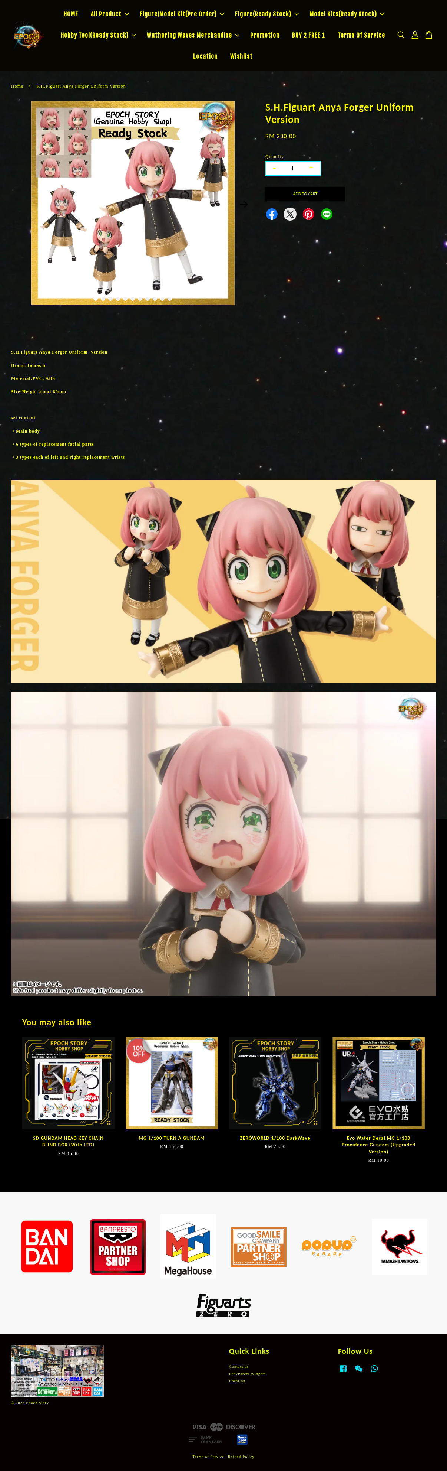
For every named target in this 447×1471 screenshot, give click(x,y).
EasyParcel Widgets (247, 1374)
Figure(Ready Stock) (267, 14)
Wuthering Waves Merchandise (193, 35)
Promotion (264, 35)
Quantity (274, 156)
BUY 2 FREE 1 (308, 35)
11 (170, 298)
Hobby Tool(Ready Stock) (98, 35)
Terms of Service (208, 1457)
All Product (110, 14)
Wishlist (241, 56)
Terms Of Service (361, 35)
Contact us (239, 1366)
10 (162, 298)
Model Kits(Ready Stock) (346, 14)
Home (17, 86)
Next (244, 204)
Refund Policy (241, 1457)
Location (205, 56)
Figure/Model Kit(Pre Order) (182, 14)
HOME (71, 14)
